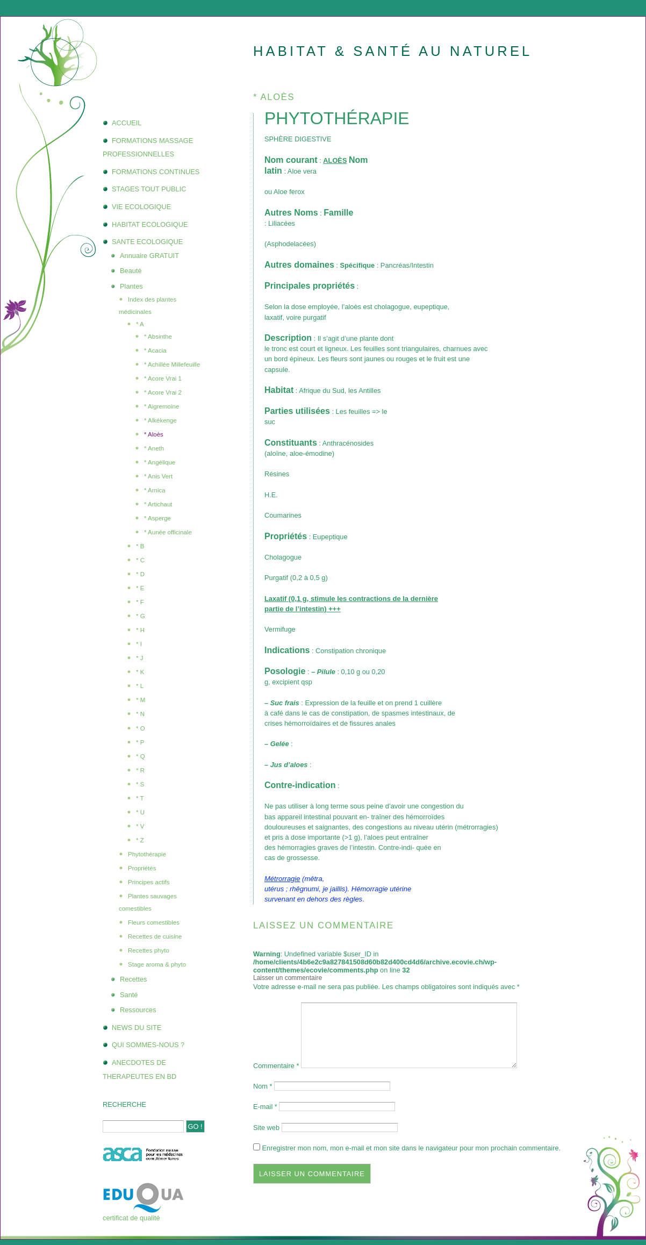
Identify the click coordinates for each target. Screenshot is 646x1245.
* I (139, 644)
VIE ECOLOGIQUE (141, 207)
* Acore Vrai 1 (163, 378)
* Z (140, 840)
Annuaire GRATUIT (149, 256)
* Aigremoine (161, 406)
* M (140, 700)
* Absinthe (158, 336)
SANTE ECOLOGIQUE (147, 242)
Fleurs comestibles (154, 922)
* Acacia (155, 350)
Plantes (131, 286)
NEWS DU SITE (136, 1028)
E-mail (265, 1107)
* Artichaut (158, 504)
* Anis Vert (158, 476)
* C (140, 560)
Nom (262, 1086)
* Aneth (154, 448)
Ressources (138, 1010)
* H (140, 630)
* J (139, 658)
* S (140, 784)
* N (140, 714)
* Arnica (155, 490)
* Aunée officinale (168, 532)
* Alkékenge (160, 420)
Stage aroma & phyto (157, 964)
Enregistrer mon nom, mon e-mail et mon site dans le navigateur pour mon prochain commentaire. (411, 1148)
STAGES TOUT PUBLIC (149, 189)
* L (139, 686)
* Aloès (153, 434)
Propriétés (142, 868)
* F (140, 602)
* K (140, 672)
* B (140, 546)
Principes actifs (148, 882)
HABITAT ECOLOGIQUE (150, 224)
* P (140, 742)
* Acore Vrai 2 (163, 392)
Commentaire (276, 1066)
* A (140, 324)
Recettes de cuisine (155, 936)
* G (140, 616)
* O (140, 728)
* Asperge (157, 518)
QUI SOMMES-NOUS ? (148, 1045)
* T (140, 798)
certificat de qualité (131, 1218)
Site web (266, 1128)
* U (140, 812)
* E (140, 588)
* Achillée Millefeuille (172, 364)
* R (140, 770)
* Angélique (159, 462)
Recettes (133, 979)
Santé (129, 995)
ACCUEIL (126, 123)
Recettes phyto (148, 950)
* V (140, 826)
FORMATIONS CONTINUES (155, 172)
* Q (140, 756)
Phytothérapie (147, 854)
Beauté (131, 271)
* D (140, 574)
